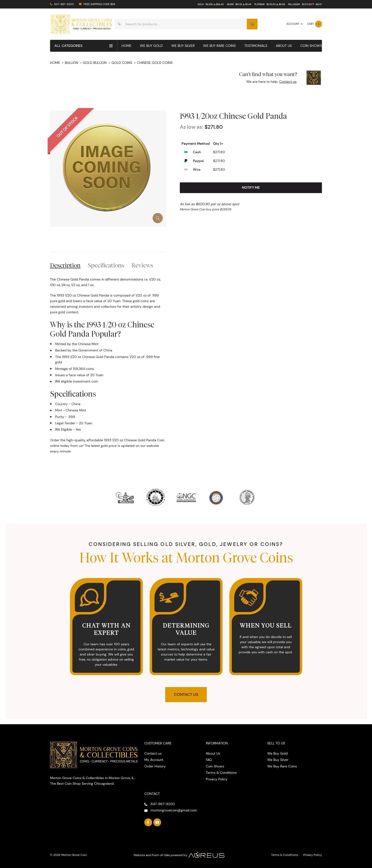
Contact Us (186, 694)
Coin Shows (311, 45)
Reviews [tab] (142, 265)
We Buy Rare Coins (219, 45)
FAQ (209, 759)
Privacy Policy (216, 779)
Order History (155, 766)
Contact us (287, 81)
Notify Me (251, 187)
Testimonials (255, 45)
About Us (284, 45)
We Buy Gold (151, 45)
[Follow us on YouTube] (157, 822)
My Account (153, 759)
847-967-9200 (64, 4)
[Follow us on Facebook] (148, 822)
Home (126, 45)
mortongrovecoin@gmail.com (174, 810)
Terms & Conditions (221, 772)
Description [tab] (65, 265)
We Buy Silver (183, 45)
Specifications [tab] (106, 265)
